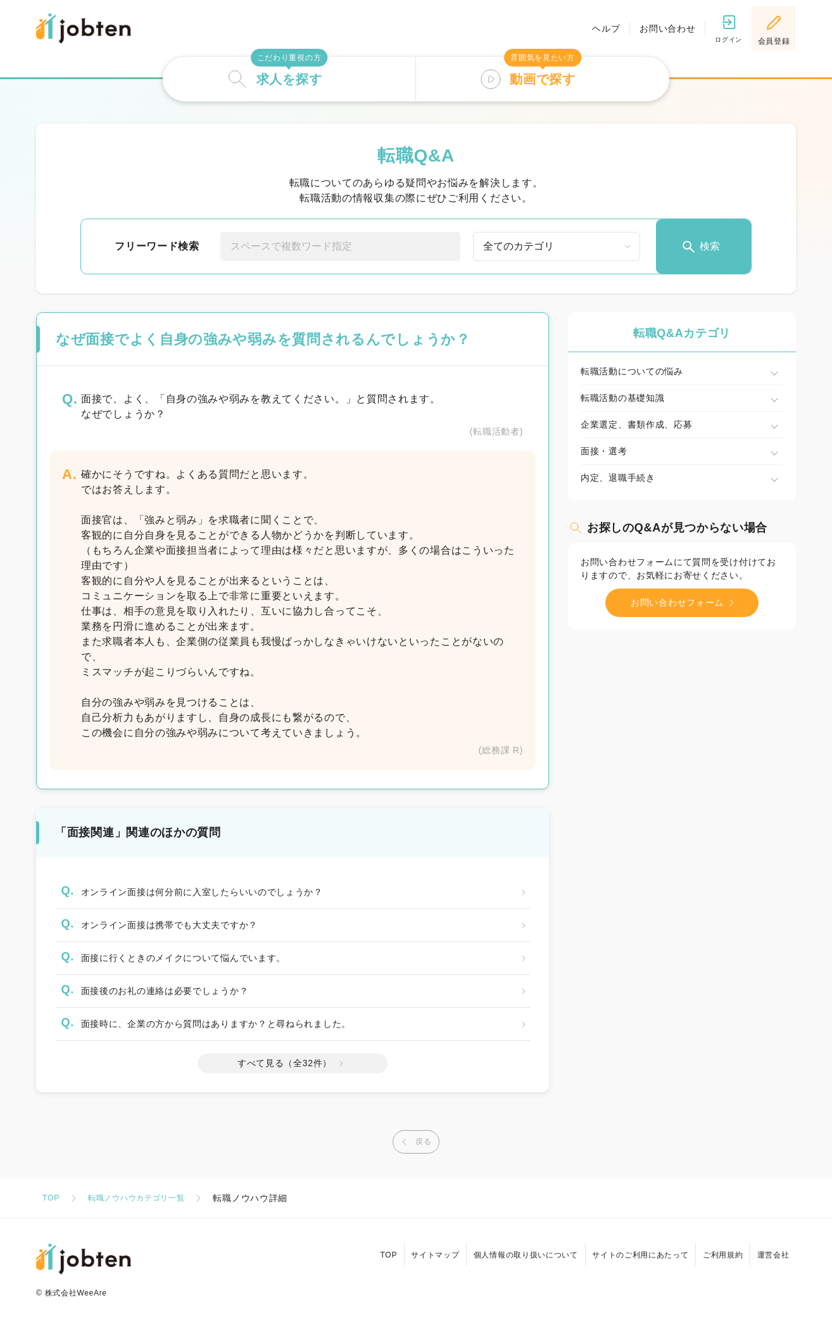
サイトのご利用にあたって (626, 1249)
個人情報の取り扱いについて (506, 1249)
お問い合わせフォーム (685, 603)
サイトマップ (410, 1249)
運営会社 (770, 1249)
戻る (412, 1142)
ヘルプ (595, 28)
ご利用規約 (715, 1249)
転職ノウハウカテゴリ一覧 (146, 1198)
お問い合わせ (656, 28)
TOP (52, 1198)
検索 (700, 247)
